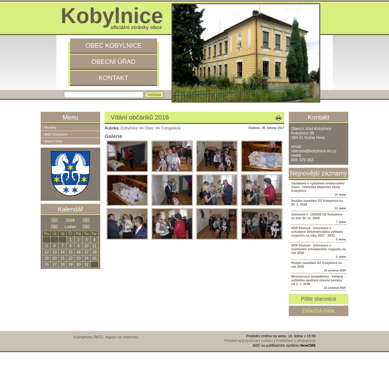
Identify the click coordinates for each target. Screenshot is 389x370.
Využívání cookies (259, 341)
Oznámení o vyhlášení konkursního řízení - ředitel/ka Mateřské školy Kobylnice (318, 187)
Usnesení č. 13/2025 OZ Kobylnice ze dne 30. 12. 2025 (317, 216)
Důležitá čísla (318, 311)
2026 (70, 220)
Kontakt (113, 77)
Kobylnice (129, 128)
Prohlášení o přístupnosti (296, 341)
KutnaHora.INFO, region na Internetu (105, 337)
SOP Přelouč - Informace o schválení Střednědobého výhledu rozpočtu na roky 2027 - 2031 (317, 231)
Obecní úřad (114, 61)
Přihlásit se (232, 341)
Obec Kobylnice (113, 45)
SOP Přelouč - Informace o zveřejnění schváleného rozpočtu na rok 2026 (318, 249)
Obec (149, 128)
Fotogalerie (171, 128)
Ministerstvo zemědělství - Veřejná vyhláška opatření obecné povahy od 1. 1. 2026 (317, 280)
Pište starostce (318, 299)
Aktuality (50, 127)
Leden (70, 227)
